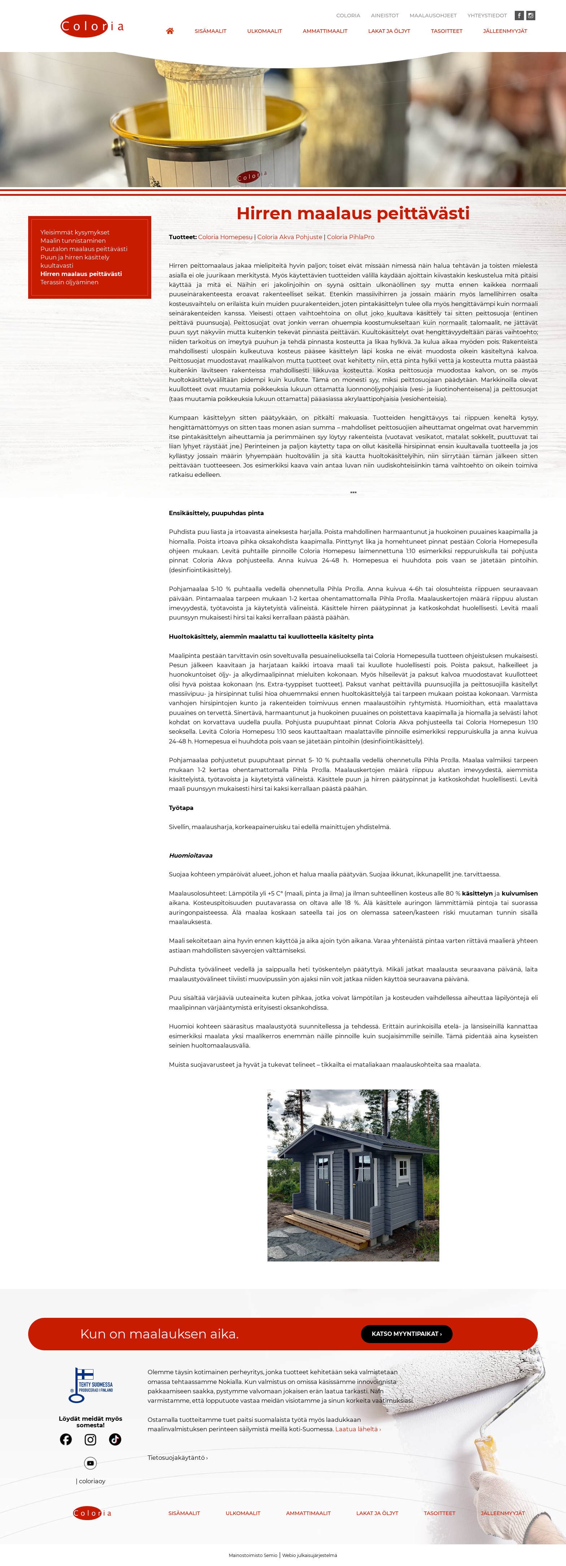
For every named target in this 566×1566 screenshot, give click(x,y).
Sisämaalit (211, 31)
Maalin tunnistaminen (73, 240)
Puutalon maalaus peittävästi (83, 249)
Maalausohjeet (433, 15)
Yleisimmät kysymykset (75, 232)
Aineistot (385, 15)
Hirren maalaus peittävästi (81, 273)
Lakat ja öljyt (389, 31)
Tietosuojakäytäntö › (178, 1457)
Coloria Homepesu (225, 237)
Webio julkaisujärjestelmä (309, 1555)
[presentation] (92, 26)
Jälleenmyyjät (505, 31)
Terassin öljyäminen (69, 282)
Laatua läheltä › (358, 1429)
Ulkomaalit (264, 31)
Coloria (348, 15)
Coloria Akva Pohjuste (289, 237)
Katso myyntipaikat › (407, 1333)
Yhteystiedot (487, 15)
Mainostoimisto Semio (253, 1555)
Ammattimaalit (325, 31)
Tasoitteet (446, 31)
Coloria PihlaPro (350, 237)
